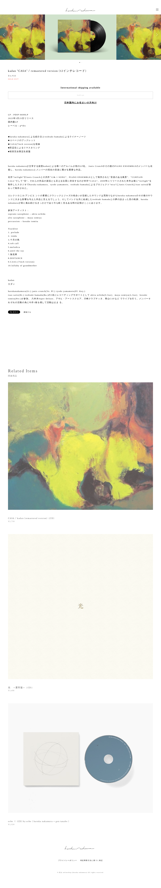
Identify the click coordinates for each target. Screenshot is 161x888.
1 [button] (79, 62)
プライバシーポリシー (67, 860)
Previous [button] (4, 34)
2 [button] (81, 62)
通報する (27, 312)
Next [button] (156, 34)
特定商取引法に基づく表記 (91, 860)
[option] (80, 34)
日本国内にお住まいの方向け (80, 102)
